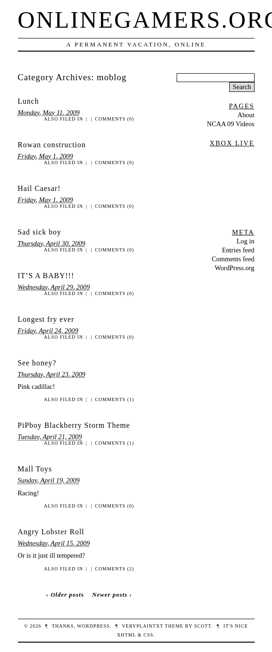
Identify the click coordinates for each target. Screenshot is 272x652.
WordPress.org (235, 268)
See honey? (37, 363)
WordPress (93, 626)
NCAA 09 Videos (230, 124)
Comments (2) (114, 568)
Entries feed (238, 250)
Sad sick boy (40, 232)
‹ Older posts (65, 594)
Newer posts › (112, 594)
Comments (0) (114, 118)
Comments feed (233, 259)
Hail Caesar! (39, 188)
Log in (246, 241)
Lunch (28, 101)
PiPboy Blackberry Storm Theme (74, 425)
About (246, 115)
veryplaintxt (142, 626)
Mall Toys (35, 469)
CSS (148, 634)
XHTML (126, 634)
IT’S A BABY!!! (46, 276)
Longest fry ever (46, 319)
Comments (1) (114, 399)
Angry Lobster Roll (51, 532)
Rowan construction (52, 145)
